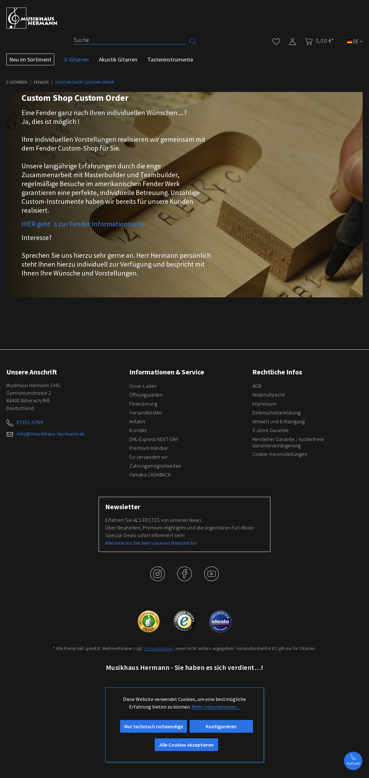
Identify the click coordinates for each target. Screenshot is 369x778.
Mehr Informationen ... (216, 706)
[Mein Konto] (292, 40)
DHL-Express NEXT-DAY (153, 439)
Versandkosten (145, 412)
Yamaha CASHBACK (150, 474)
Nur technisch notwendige (153, 726)
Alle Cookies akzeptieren (186, 745)
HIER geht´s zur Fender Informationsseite (83, 223)
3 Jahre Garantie (270, 430)
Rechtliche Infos (277, 371)
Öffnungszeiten (146, 395)
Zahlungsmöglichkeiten (155, 466)
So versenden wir (148, 457)
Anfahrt (137, 421)
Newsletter (122, 506)
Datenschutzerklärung (276, 412)
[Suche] (129, 40)
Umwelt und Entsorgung (278, 421)
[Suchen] (193, 41)
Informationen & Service (166, 371)
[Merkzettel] (276, 40)
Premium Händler (148, 448)
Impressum (264, 403)
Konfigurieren (221, 726)
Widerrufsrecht (268, 395)
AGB (257, 386)
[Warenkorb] (317, 41)
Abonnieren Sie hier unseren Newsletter (151, 543)
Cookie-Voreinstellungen (280, 454)
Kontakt (138, 430)
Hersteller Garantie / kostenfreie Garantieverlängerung (288, 442)
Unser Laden (143, 386)
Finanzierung (143, 403)
